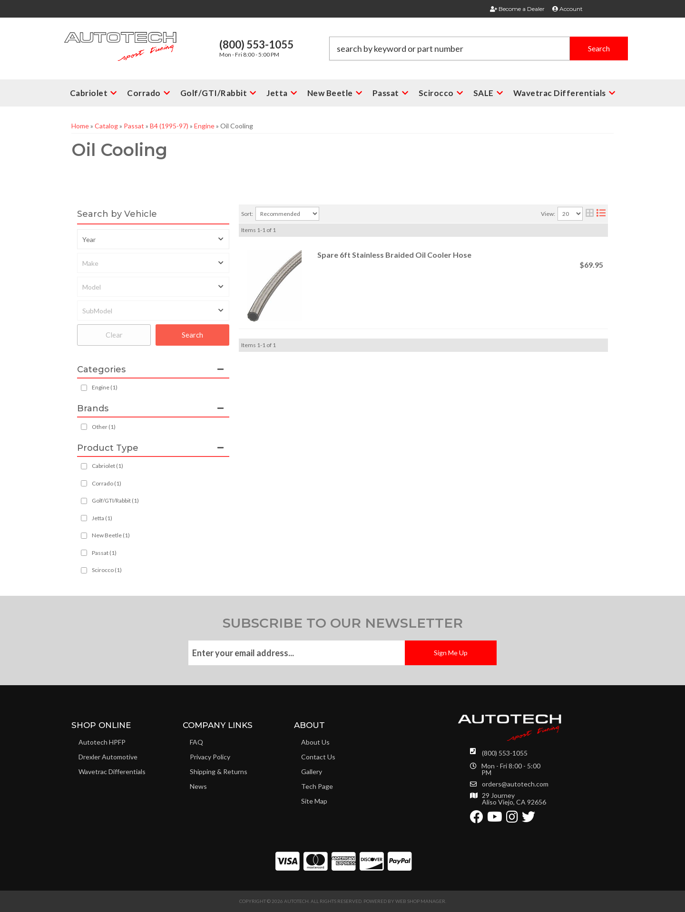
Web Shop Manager (420, 901)
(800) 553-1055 (505, 753)
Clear (114, 334)
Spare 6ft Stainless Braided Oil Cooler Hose (394, 254)
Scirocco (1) (107, 569)
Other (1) (104, 426)
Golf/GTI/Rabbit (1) (115, 500)
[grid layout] (589, 214)
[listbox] (153, 239)
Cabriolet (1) (107, 465)
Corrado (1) (106, 483)
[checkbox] (84, 427)
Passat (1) (104, 552)
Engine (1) (104, 387)
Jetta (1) (102, 518)
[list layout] (601, 214)
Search (192, 334)
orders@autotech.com (515, 784)
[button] (478, 48)
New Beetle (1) (111, 535)
